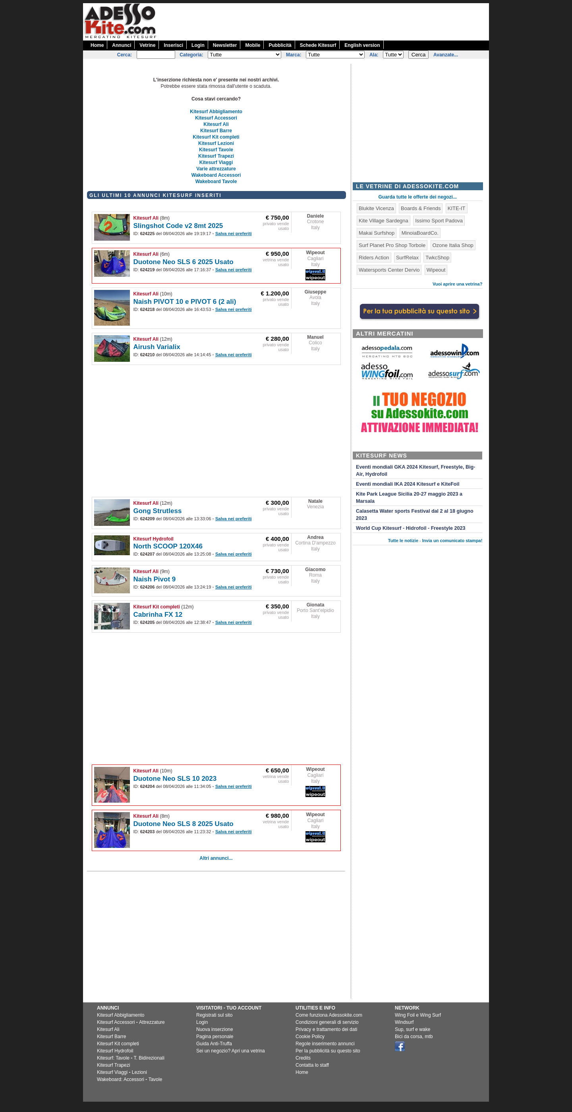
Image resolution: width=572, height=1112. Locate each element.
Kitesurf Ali (216, 124)
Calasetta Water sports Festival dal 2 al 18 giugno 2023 (414, 514)
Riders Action (374, 258)
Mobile (252, 45)
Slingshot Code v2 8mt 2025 (178, 226)
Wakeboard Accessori (216, 175)
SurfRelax (407, 258)
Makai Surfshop (376, 233)
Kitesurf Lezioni (216, 143)
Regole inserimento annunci (325, 1043)
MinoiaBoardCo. (420, 233)
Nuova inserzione (214, 1029)
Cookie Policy (310, 1036)
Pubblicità (280, 45)
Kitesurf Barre (216, 130)
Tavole (155, 1079)
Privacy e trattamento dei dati (326, 1029)
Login (198, 45)
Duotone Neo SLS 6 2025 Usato (183, 262)
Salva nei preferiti (233, 233)
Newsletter (225, 45)
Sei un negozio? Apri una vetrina (230, 1051)
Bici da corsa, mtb (414, 1036)
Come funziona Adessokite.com (329, 1015)
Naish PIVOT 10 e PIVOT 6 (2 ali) (184, 301)
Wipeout (315, 252)
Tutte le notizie (403, 540)
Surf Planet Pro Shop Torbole (392, 245)
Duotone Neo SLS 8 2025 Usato (183, 824)
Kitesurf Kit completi (216, 137)
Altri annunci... (215, 858)
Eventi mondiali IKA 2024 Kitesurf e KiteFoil (408, 484)
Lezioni (139, 1072)
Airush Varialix (156, 347)
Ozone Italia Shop (453, 245)
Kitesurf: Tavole (113, 1058)
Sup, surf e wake (412, 1029)
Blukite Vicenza (376, 208)
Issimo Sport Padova (439, 221)
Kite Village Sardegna (383, 221)
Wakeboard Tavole (216, 181)
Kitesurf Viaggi (216, 162)
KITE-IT (457, 208)
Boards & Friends (421, 208)
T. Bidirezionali (149, 1058)
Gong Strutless (157, 511)
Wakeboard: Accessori (120, 1079)
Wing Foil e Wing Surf (418, 1015)
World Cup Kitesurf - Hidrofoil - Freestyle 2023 (410, 528)
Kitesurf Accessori (216, 118)
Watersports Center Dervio (389, 270)
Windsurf (404, 1022)
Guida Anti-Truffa (214, 1043)
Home (97, 45)
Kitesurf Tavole (216, 150)
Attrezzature (152, 1022)
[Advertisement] (344, 21)
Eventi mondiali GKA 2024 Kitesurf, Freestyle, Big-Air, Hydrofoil (415, 470)
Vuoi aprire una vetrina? (458, 284)
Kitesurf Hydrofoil (153, 539)
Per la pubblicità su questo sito (328, 1051)
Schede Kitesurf (318, 45)
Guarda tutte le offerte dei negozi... (418, 197)
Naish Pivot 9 (154, 579)
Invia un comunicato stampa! (452, 540)
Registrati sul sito (214, 1015)
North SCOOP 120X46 (168, 546)
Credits (303, 1058)
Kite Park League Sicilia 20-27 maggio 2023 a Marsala (409, 497)
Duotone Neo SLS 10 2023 (175, 778)
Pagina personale (214, 1036)
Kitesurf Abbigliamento (216, 111)
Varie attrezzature (216, 169)
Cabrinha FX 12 (158, 614)
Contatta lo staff (312, 1065)
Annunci (121, 45)
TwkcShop (437, 258)
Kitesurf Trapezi (216, 156)
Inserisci (173, 45)
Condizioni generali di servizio (327, 1022)
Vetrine (147, 45)
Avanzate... (445, 55)
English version (362, 45)
